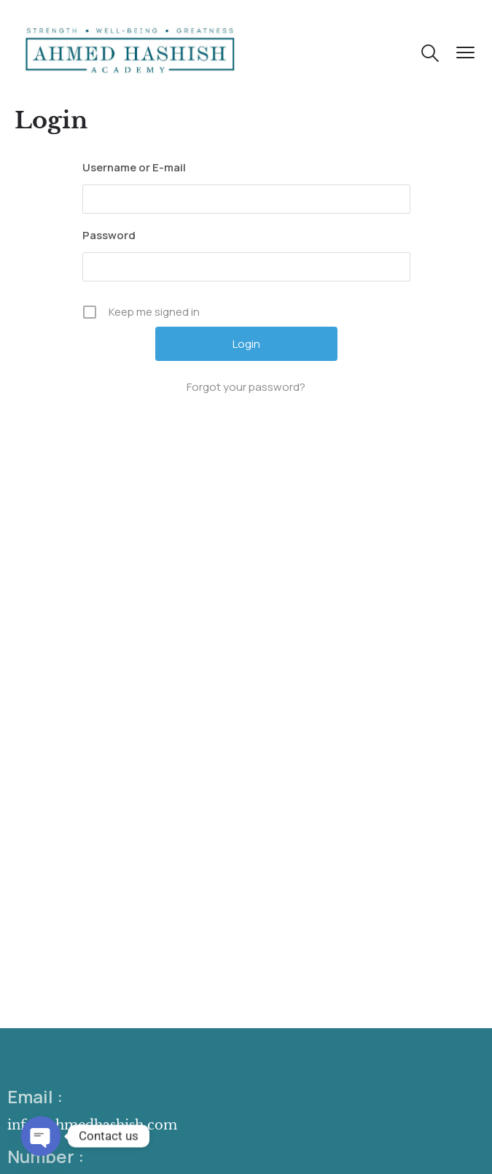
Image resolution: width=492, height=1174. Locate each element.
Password (109, 235)
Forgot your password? (246, 386)
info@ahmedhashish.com (92, 1125)
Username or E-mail (134, 167)
